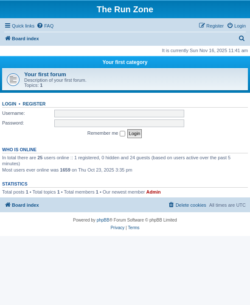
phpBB (103, 220)
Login (9, 103)
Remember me (106, 133)
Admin (153, 191)
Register (34, 103)
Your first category (125, 62)
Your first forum (45, 74)
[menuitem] (45, 26)
